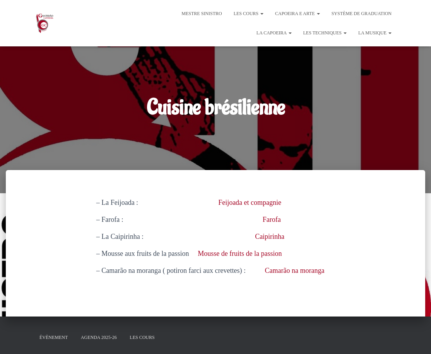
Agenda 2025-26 (99, 337)
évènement (53, 337)
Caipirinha (269, 236)
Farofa (272, 219)
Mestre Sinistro (201, 13)
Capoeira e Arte (297, 13)
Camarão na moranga (295, 270)
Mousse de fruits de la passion (240, 253)
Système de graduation (362, 13)
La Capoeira (274, 33)
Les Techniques (325, 33)
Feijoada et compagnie (249, 202)
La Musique (375, 33)
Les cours (248, 13)
